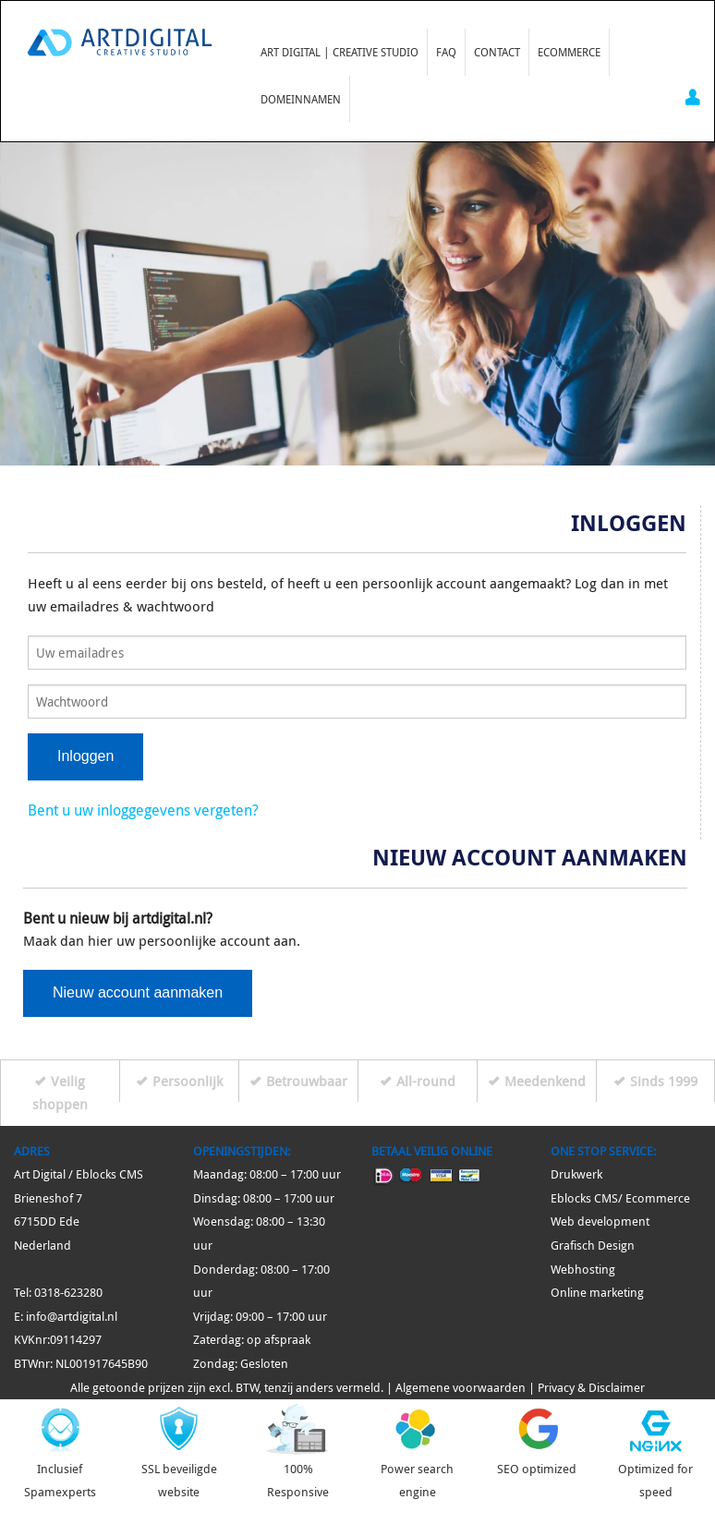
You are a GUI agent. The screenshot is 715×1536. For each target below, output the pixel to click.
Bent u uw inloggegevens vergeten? (143, 810)
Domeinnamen (301, 98)
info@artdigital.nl (71, 1316)
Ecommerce (569, 51)
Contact (497, 51)
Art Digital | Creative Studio (339, 51)
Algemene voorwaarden (460, 1388)
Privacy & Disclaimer (591, 1388)
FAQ (446, 51)
